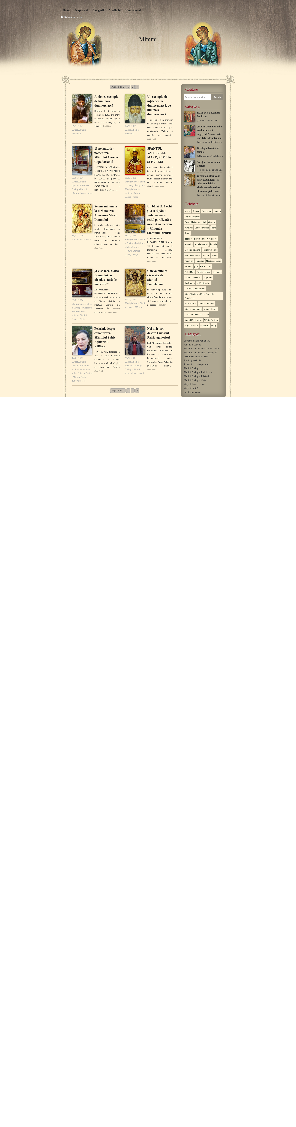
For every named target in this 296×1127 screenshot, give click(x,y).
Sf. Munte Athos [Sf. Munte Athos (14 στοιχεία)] (203, 283)
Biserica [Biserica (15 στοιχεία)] (196, 211)
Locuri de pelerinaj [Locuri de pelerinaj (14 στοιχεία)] (192, 250)
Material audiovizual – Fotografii (200, 352)
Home (66, 10)
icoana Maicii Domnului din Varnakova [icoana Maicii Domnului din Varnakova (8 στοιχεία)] (201, 238)
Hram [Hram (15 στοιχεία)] (213, 227)
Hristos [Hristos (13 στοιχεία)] (187, 233)
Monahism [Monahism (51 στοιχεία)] (189, 261)
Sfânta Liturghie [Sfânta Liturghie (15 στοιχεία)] (211, 309)
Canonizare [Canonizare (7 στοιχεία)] (206, 211)
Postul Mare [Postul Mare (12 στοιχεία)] (190, 272)
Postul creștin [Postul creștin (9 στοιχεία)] (206, 266)
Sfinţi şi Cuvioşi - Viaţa (82, 193)
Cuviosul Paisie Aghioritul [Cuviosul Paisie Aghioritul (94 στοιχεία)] (195, 222)
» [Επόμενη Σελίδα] (137, 87)
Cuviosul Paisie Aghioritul (197, 340)
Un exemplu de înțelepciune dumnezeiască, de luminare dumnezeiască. (159, 105)
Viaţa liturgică (191, 388)
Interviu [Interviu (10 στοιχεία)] (213, 244)
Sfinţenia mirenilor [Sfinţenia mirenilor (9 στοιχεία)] (206, 303)
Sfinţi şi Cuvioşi (132, 181)
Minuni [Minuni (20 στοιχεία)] (214, 255)
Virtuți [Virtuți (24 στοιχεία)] (213, 325)
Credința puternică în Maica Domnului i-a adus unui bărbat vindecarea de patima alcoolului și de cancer (209, 183)
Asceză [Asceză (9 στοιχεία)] (187, 211)
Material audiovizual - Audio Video (81, 369)
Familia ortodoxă (192, 344)
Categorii (98, 10)
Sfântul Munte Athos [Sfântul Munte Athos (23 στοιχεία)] (193, 320)
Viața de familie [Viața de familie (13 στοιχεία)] (191, 325)
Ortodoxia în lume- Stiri (196, 356)
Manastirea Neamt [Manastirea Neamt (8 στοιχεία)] (192, 255)
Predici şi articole (192, 360)
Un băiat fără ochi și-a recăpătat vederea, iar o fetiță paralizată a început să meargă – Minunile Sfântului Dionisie (159, 220)
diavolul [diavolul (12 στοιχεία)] (211, 222)
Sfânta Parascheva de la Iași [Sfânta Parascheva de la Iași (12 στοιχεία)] (197, 314)
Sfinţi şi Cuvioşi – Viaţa (195, 380)
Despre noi (81, 10)
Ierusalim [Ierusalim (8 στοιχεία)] (189, 244)
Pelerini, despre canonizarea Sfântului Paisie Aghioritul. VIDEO (105, 337)
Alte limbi (115, 10)
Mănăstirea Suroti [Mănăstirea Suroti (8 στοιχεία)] (213, 261)
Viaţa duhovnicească (81, 239)
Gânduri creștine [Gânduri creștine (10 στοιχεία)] (202, 227)
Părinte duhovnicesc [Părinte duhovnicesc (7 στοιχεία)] (193, 277)
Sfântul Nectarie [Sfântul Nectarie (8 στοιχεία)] (211, 320)
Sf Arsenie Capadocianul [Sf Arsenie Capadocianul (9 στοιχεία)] (195, 288)
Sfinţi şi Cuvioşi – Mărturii (196, 376)
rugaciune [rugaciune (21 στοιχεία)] (208, 277)
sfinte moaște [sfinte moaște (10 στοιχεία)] (190, 303)
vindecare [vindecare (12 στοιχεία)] (204, 325)
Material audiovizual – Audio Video (201, 348)
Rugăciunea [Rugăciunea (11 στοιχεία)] (190, 283)
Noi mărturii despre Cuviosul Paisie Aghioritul (158, 333)
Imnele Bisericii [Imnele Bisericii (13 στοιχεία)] (201, 244)
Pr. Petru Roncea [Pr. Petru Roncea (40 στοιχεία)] (203, 272)
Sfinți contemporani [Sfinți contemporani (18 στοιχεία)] (193, 309)
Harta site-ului (134, 10)
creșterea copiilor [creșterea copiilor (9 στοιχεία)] (192, 216)
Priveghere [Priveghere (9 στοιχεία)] (217, 272)
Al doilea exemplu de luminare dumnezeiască (106, 101)
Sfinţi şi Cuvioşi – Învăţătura (198, 372)
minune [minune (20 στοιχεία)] (206, 255)
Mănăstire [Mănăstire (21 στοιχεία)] (200, 261)
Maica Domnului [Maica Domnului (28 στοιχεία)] (210, 250)
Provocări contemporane (196, 364)
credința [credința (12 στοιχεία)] (217, 211)
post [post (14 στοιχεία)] (196, 266)
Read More (107, 126)
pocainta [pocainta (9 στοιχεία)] (188, 266)
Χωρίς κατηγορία (192, 392)
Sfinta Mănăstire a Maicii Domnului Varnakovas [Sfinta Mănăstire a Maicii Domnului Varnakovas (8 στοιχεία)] (199, 296)
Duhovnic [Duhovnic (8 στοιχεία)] (189, 227)
